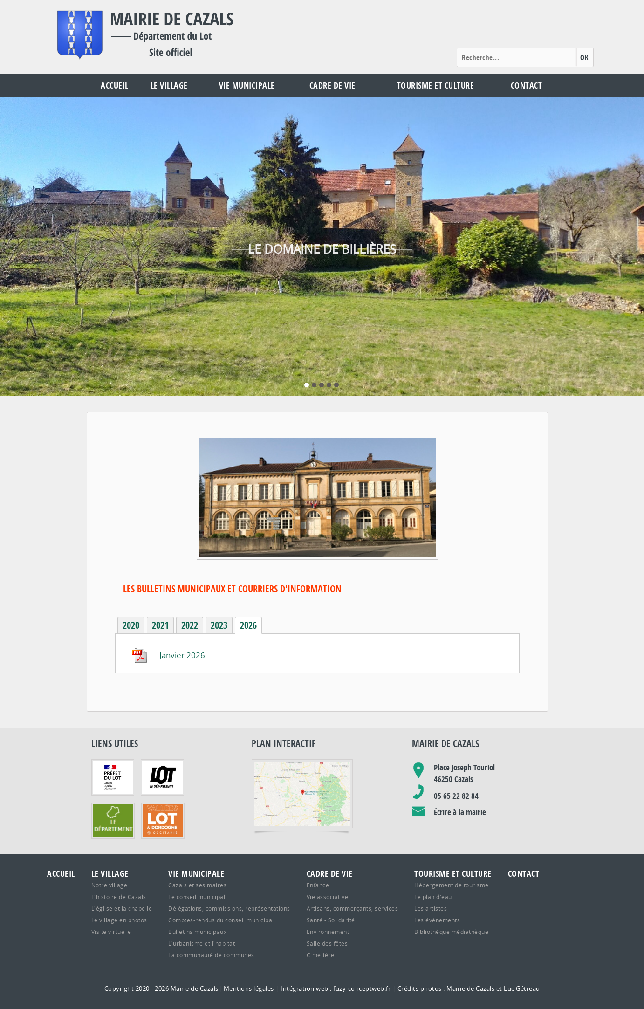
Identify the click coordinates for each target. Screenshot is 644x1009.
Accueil (115, 85)
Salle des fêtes (327, 943)
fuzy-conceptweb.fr (362, 988)
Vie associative (328, 896)
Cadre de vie (332, 85)
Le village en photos (119, 920)
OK (584, 57)
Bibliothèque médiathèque (451, 931)
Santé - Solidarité (331, 920)
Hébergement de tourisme (451, 885)
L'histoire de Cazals (118, 896)
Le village (169, 85)
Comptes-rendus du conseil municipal (221, 920)
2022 (189, 625)
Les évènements (437, 920)
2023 (219, 625)
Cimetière (321, 955)
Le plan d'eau (433, 896)
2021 (160, 625)
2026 (248, 625)
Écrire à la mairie (460, 812)
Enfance (318, 885)
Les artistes (430, 908)
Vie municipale (247, 85)
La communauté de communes (211, 955)
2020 (131, 625)
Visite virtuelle (111, 931)
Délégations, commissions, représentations (229, 908)
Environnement (328, 931)
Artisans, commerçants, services (352, 908)
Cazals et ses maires (197, 885)
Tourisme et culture (435, 85)
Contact (526, 85)
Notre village (109, 885)
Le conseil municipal (196, 896)
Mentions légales (249, 988)
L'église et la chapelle (121, 908)
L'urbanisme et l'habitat (201, 943)
